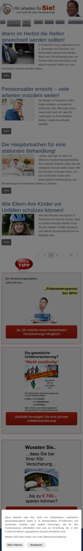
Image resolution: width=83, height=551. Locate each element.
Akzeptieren (36, 545)
